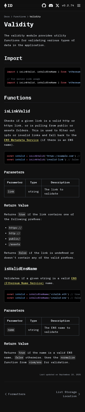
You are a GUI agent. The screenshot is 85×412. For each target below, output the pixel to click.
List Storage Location (68, 394)
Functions (19, 16)
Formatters (15, 394)
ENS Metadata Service (21, 140)
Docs (7, 16)
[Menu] (79, 5)
